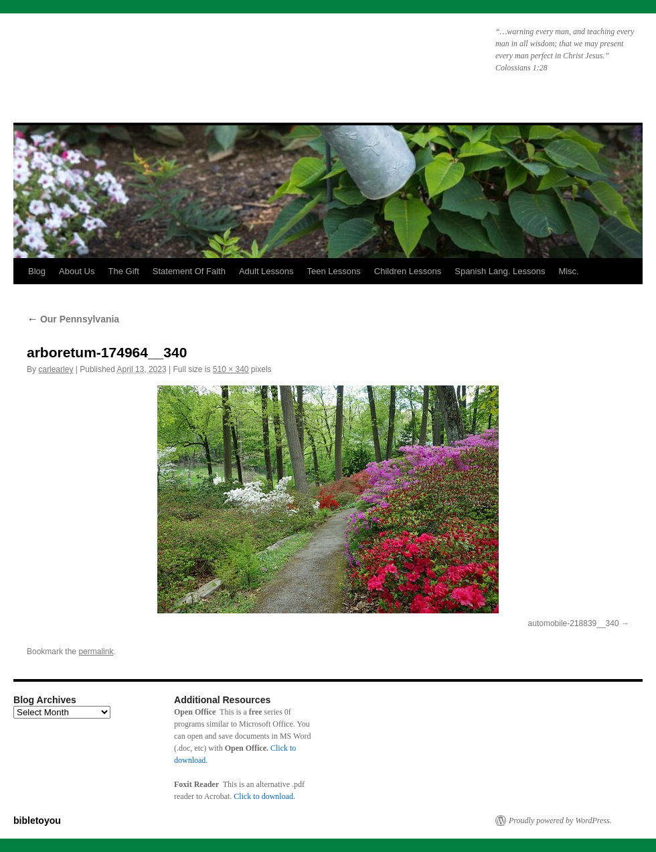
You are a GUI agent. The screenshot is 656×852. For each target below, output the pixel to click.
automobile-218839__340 (573, 623)
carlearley (55, 369)
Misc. (568, 271)
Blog (37, 271)
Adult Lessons (266, 271)
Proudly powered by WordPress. (560, 820)
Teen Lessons (334, 271)
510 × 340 (231, 369)
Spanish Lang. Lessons (500, 271)
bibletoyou (182, 57)
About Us (76, 271)
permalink (95, 651)
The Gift (123, 271)
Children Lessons (407, 271)
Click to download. (264, 796)
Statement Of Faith (189, 271)
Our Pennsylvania (73, 319)
